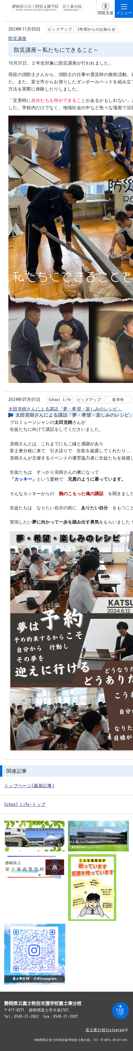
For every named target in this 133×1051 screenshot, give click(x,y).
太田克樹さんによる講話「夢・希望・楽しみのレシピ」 (65, 409)
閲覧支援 (105, 13)
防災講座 (17, 38)
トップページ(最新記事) (29, 785)
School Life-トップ (25, 804)
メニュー (124, 13)
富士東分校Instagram (107, 1030)
